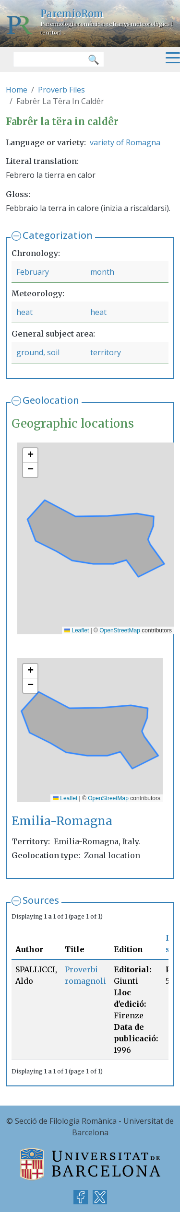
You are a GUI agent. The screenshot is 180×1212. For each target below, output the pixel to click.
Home (16, 89)
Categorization (58, 235)
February (32, 272)
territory (105, 352)
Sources (41, 900)
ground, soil (38, 352)
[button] (30, 455)
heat (24, 312)
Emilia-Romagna (62, 821)
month (102, 272)
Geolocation (51, 400)
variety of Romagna (125, 142)
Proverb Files (61, 89)
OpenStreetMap (119, 630)
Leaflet (76, 630)
